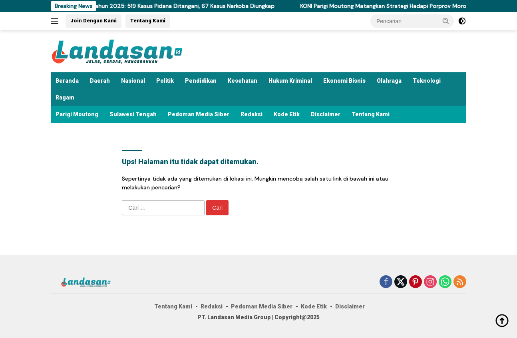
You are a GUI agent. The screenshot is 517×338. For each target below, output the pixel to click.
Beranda (67, 81)
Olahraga (389, 81)
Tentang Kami (147, 21)
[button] (446, 20)
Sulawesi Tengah (133, 114)
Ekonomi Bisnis (344, 81)
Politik (165, 81)
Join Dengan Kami (93, 21)
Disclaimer (325, 114)
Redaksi (251, 114)
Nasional (133, 81)
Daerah (100, 81)
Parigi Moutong (77, 114)
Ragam (65, 97)
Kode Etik (287, 114)
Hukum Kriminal (290, 81)
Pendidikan (201, 81)
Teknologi (427, 81)
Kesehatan (242, 81)
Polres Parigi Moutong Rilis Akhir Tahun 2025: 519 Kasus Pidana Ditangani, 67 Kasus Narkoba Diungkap (147, 6)
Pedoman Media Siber (198, 114)
